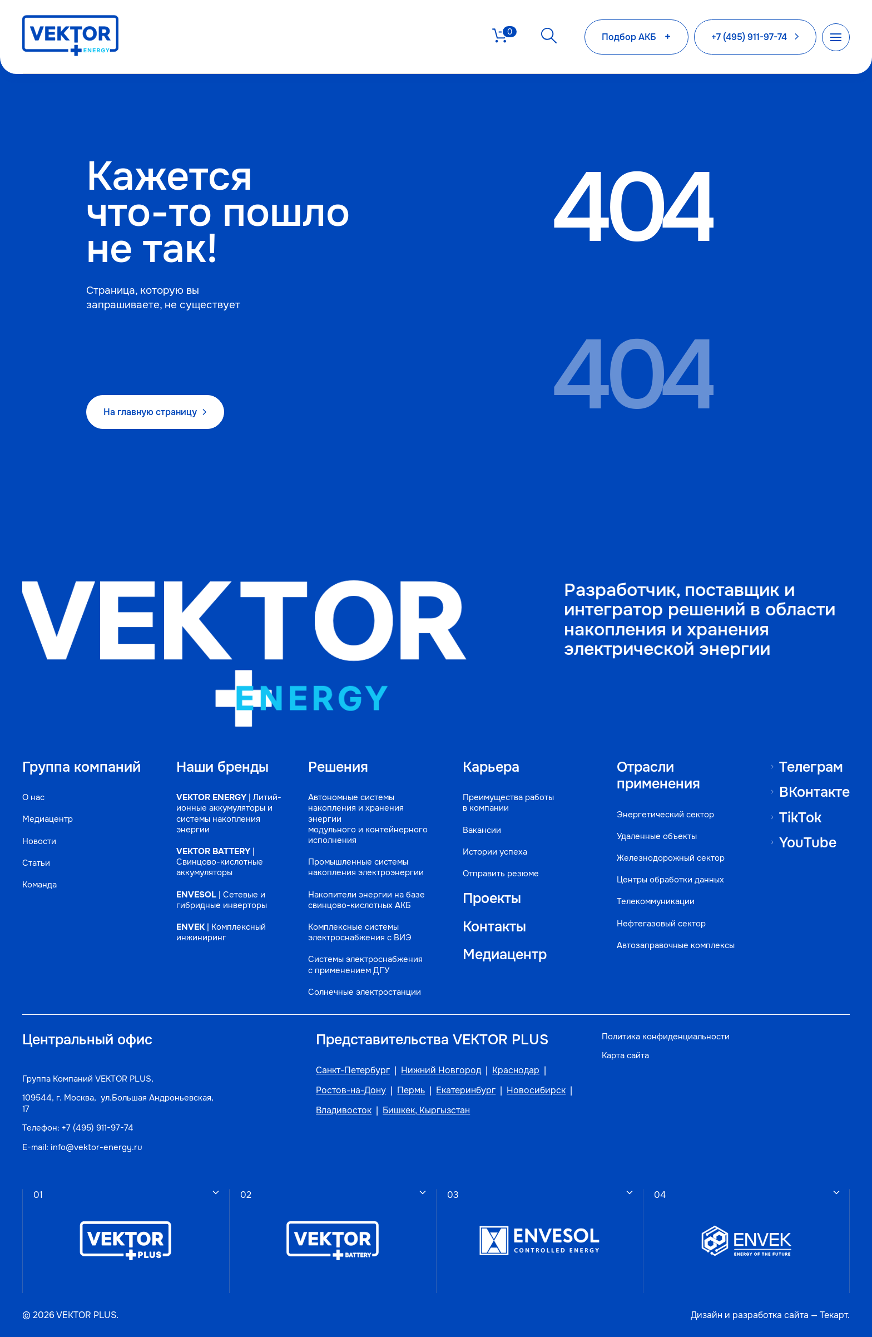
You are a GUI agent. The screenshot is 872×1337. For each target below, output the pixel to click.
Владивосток (343, 1110)
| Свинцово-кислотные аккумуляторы (219, 862)
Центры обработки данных (670, 880)
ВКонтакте (814, 792)
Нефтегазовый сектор (661, 924)
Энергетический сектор (665, 815)
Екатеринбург (466, 1090)
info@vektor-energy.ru (96, 1147)
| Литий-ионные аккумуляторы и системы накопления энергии (228, 813)
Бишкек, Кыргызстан (426, 1110)
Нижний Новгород (441, 1070)
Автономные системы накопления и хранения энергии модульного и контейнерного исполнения (368, 819)
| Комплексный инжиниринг (221, 932)
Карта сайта (625, 1055)
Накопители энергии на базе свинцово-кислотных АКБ (366, 900)
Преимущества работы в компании (508, 802)
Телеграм (811, 767)
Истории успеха (495, 852)
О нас (33, 797)
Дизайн (706, 1315)
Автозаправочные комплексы (676, 945)
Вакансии (482, 830)
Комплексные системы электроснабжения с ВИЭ (360, 932)
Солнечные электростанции (364, 992)
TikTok (800, 817)
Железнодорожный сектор (671, 858)
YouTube (807, 842)
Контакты (494, 927)
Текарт (834, 1315)
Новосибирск (536, 1090)
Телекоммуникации (656, 901)
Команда (39, 885)
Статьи (36, 863)
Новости (39, 841)
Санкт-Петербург (353, 1070)
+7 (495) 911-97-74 (97, 1127)
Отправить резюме (501, 874)
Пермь (411, 1090)
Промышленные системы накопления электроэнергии (366, 867)
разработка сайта (770, 1315)
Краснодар (515, 1070)
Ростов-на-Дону (351, 1090)
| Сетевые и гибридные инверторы (221, 900)
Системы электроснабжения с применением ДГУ (365, 964)
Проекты (492, 898)
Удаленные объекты (657, 836)
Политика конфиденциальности (666, 1037)
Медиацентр (47, 819)
